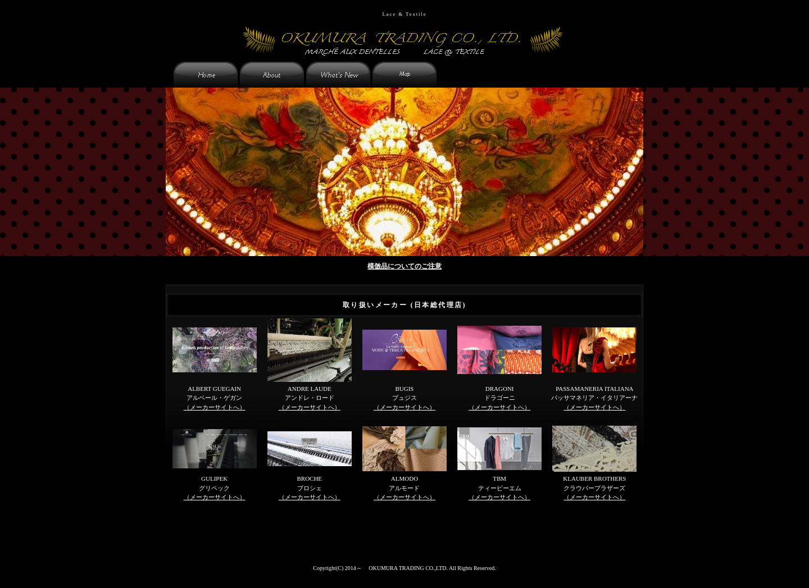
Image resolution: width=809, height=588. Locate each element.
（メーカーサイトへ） (215, 407)
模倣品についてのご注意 (404, 266)
